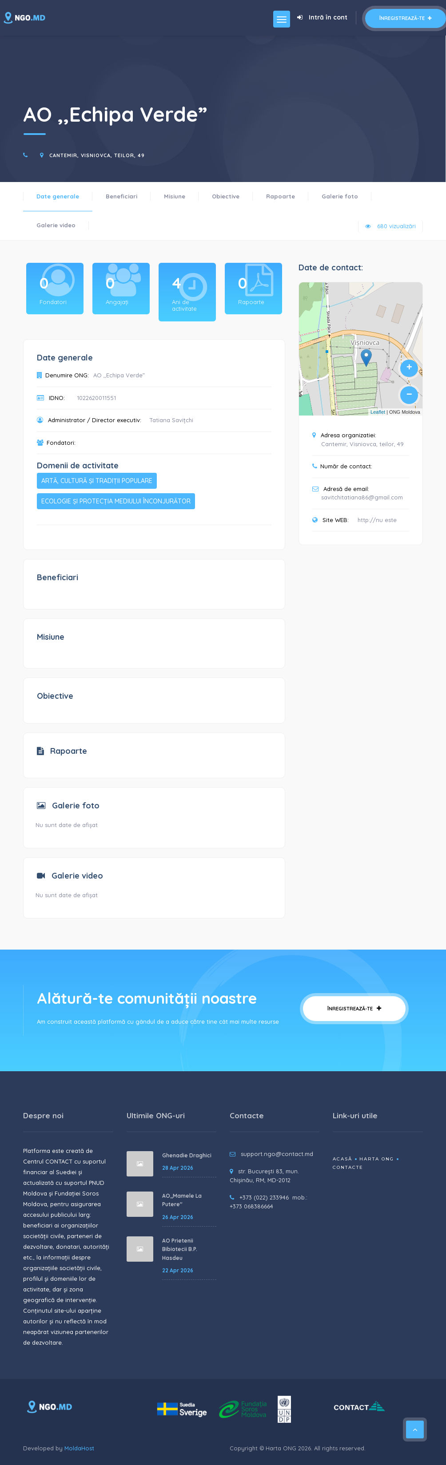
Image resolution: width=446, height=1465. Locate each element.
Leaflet (377, 412)
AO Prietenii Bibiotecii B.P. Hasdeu (179, 1249)
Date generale (57, 196)
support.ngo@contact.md (277, 1153)
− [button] (409, 395)
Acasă (342, 1159)
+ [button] (409, 368)
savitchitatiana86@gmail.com (362, 497)
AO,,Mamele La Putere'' (182, 1200)
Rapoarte (280, 196)
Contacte (348, 1167)
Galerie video (56, 225)
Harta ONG (376, 1159)
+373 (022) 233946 (264, 1197)
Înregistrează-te (405, 18)
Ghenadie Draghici (186, 1155)
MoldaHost (79, 1448)
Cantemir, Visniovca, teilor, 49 (97, 155)
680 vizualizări (390, 226)
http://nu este (377, 519)
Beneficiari (121, 196)
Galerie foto (340, 196)
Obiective (225, 196)
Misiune (174, 196)
